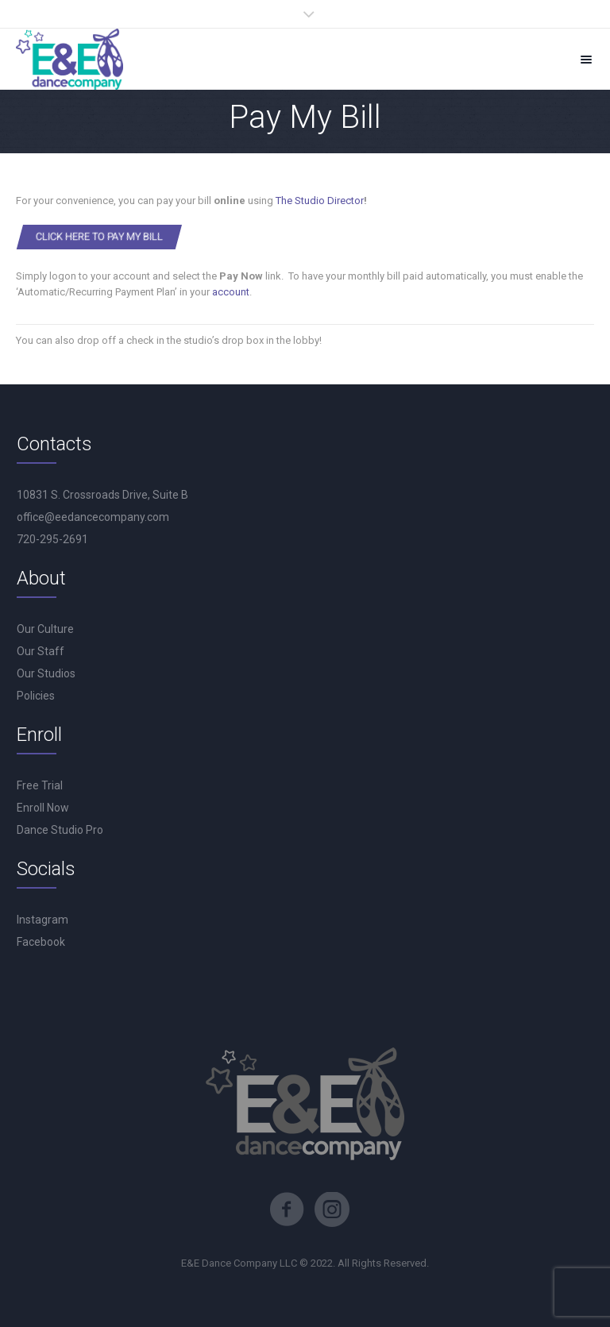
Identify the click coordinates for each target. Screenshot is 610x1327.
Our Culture (45, 629)
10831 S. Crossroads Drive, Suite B (102, 494)
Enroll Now (43, 807)
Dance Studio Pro (60, 830)
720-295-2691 (52, 539)
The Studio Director (320, 200)
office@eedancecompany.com (93, 517)
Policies (36, 695)
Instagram (42, 919)
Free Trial (40, 785)
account (230, 292)
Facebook (41, 941)
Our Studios (46, 673)
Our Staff (40, 651)
